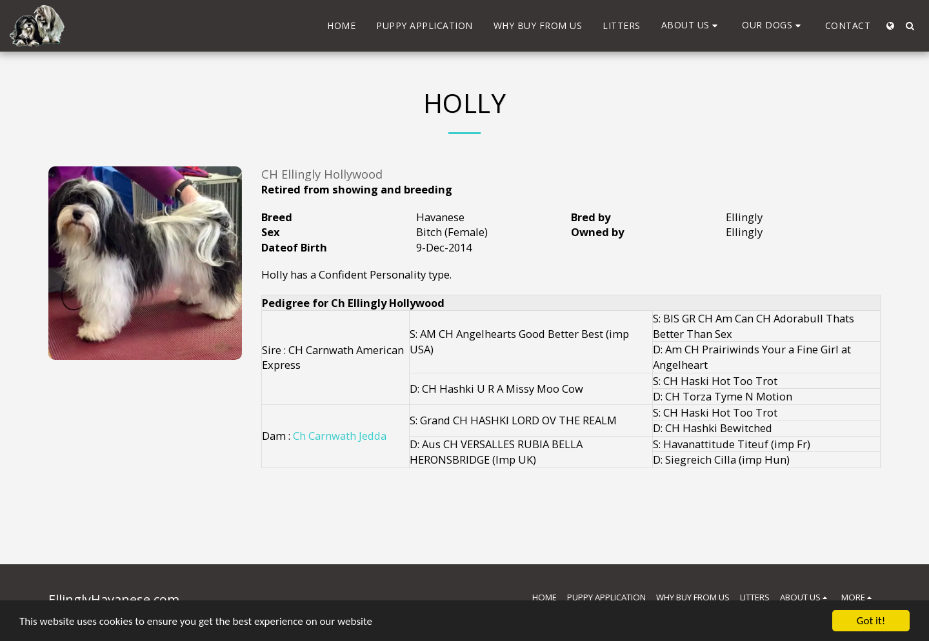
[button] (692, 25)
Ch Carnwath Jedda (339, 435)
